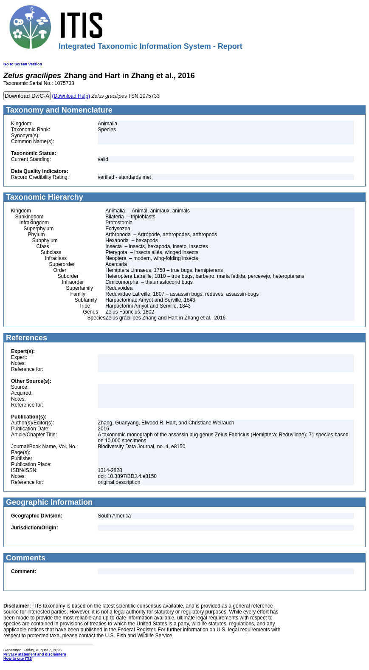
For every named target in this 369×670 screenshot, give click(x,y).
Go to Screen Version (22, 64)
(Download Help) (71, 96)
